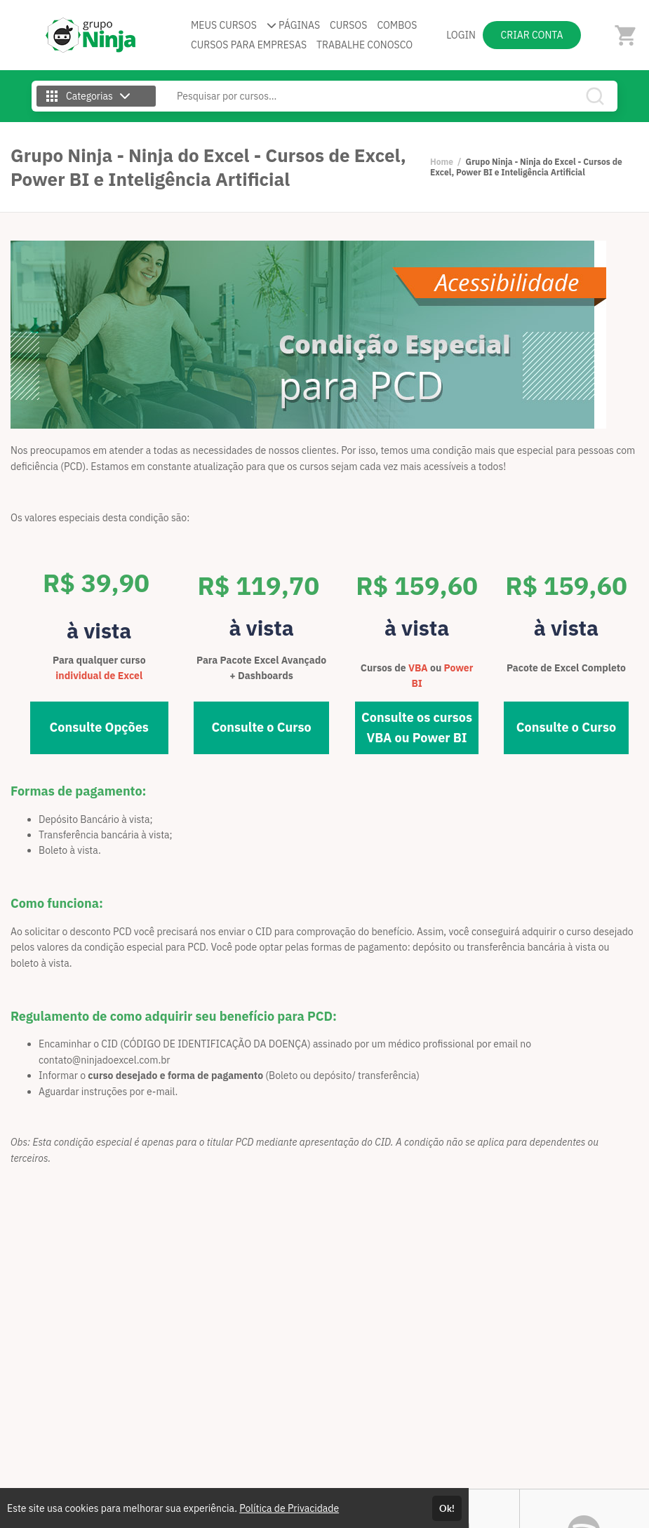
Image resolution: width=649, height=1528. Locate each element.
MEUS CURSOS (224, 25)
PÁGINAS (293, 25)
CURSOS (348, 25)
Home (441, 161)
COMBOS (397, 25)
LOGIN (461, 35)
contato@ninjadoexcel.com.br (104, 1060)
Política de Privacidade (289, 1508)
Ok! (447, 1508)
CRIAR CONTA (532, 35)
